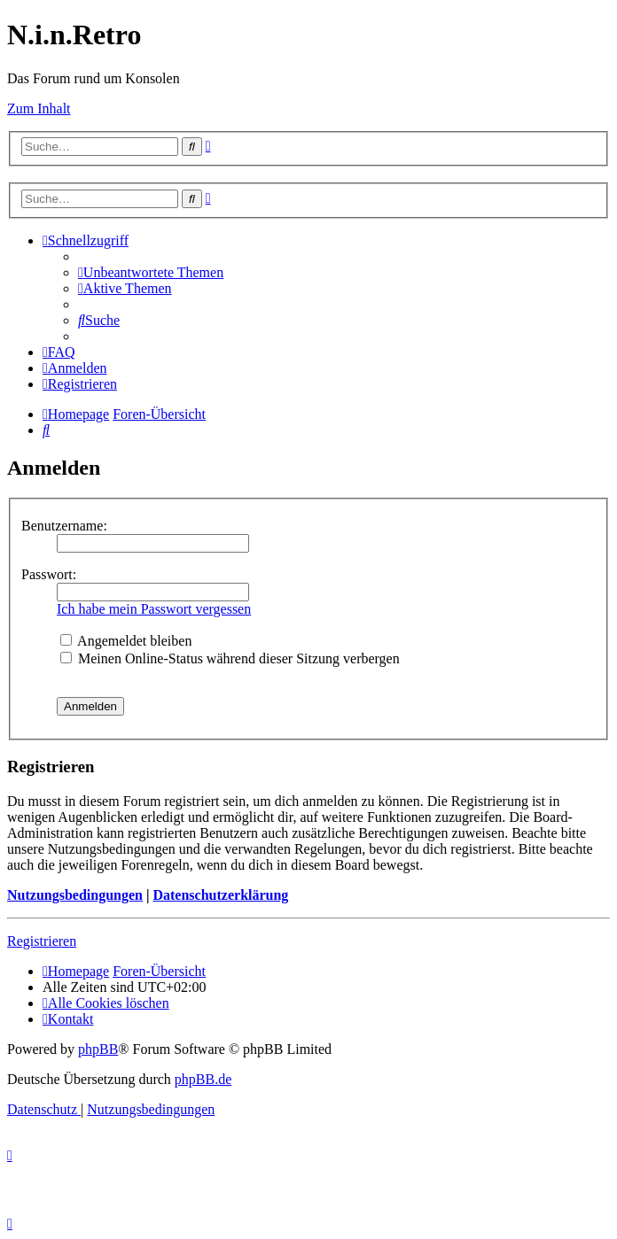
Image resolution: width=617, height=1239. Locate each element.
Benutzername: (64, 525)
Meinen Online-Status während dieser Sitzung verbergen (230, 658)
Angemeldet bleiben (125, 640)
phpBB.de (203, 1079)
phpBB (98, 1049)
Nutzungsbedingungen (75, 894)
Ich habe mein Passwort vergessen (154, 608)
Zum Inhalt (39, 108)
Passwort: (48, 574)
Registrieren (41, 941)
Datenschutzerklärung (220, 894)
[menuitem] (150, 272)
